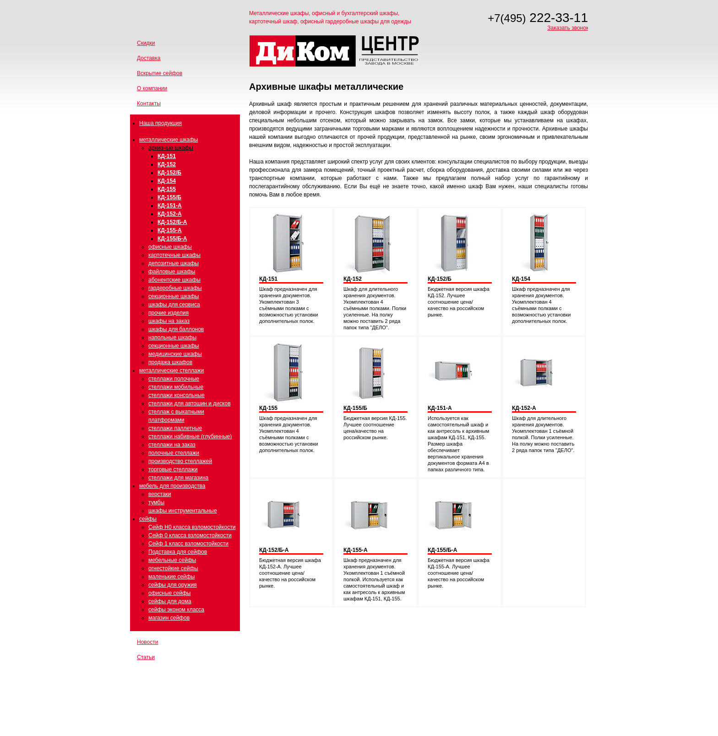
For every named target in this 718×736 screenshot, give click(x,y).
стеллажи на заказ (172, 445)
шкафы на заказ (169, 321)
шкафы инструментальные (182, 510)
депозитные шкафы (173, 263)
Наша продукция (160, 123)
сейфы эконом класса (176, 609)
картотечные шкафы (174, 255)
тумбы (156, 502)
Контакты (149, 103)
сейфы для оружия (172, 585)
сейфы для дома (169, 601)
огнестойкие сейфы (173, 568)
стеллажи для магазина (178, 477)
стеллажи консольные (176, 395)
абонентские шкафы (174, 280)
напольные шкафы (172, 337)
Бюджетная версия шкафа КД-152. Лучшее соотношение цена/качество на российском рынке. (459, 301)
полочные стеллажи (173, 453)
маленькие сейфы (171, 576)
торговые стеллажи (173, 469)
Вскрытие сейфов (159, 73)
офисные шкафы (170, 247)
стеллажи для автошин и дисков (189, 403)
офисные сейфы (169, 593)
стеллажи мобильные (175, 387)
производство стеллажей (180, 461)
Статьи (146, 657)
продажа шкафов (170, 362)
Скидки (146, 43)
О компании (152, 88)
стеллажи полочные (173, 379)
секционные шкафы (173, 296)
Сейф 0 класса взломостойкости (190, 535)
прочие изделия (168, 313)
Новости (147, 642)
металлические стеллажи (171, 370)
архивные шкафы (170, 148)
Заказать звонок (567, 28)
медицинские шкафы (175, 354)
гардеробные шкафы (175, 288)
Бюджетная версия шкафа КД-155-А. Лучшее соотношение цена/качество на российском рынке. (459, 573)
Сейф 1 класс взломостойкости (188, 543)
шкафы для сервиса (174, 304)
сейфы (148, 519)
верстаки (159, 494)
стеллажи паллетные (175, 428)
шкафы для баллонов (176, 329)
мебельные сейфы (172, 560)
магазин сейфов (169, 618)
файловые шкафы (171, 271)
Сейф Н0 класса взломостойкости (191, 527)
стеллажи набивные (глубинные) (190, 436)
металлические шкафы (168, 139)
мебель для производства (172, 486)
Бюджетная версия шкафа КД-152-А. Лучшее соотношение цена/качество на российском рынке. (290, 573)
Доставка (149, 58)
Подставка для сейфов (177, 552)
